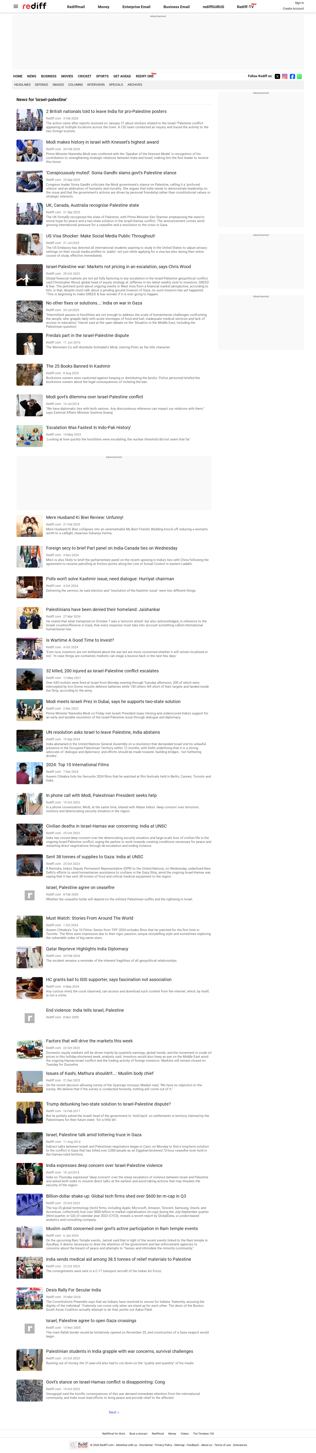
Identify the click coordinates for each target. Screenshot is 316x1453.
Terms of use (222, 1445)
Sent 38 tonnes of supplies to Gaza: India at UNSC (94, 856)
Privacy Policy (163, 1445)
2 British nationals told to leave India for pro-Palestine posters (106, 111)
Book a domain (138, 1433)
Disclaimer (146, 1445)
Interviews (96, 84)
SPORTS (102, 76)
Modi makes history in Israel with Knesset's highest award (102, 142)
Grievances (240, 1445)
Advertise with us (126, 1445)
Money (104, 7)
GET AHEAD (122, 76)
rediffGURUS (213, 7)
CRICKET (84, 76)
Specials (116, 84)
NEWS (31, 76)
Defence (41, 84)
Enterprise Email (136, 7)
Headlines (22, 84)
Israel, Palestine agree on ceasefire (80, 887)
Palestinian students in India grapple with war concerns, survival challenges (119, 1351)
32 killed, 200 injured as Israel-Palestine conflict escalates (102, 670)
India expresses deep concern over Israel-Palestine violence (104, 1165)
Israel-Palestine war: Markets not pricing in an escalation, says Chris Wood (118, 266)
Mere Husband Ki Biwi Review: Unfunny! (84, 517)
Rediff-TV (245, 7)
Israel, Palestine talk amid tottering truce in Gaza (94, 1134)
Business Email (176, 7)
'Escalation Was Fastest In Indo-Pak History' (88, 427)
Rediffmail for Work (113, 1433)
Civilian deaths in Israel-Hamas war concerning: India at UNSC (106, 826)
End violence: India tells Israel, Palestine (85, 1010)
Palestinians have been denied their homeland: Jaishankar (103, 609)
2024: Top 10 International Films (77, 764)
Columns (75, 84)
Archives (134, 84)
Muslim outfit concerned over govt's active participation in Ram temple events (122, 1228)
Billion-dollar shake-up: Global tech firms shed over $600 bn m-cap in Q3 (116, 1196)
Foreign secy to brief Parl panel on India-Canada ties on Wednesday (111, 548)
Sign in (299, 3)
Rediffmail (76, 7)
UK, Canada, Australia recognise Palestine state (92, 205)
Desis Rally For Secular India (73, 1290)
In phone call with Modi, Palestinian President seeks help (101, 795)
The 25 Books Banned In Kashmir (78, 366)
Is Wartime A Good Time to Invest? (80, 640)
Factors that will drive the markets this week (89, 1040)
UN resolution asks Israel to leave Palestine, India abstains (103, 732)
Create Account (293, 8)
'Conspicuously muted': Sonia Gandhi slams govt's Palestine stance (111, 172)
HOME (17, 76)
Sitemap (179, 1445)
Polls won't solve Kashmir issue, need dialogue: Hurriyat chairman (110, 578)
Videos (185, 1433)
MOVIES (67, 76)
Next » (114, 1412)
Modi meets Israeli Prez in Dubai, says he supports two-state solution (113, 701)
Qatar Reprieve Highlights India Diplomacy (87, 948)
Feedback (193, 1445)
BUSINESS (48, 76)
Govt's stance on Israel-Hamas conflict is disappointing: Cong (105, 1382)
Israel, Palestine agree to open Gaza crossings (91, 1320)
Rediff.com (107, 1445)
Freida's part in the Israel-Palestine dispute (87, 335)
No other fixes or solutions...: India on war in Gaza (94, 303)
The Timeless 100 (203, 1433)
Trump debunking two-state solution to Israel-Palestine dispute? (108, 1104)
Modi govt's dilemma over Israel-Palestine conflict (94, 396)
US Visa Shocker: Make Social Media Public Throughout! (100, 236)
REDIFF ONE (145, 76)
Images (58, 84)
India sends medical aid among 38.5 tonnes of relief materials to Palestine (118, 1259)
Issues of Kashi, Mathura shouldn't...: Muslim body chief (100, 1073)
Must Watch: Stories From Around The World (89, 918)
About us (206, 1445)
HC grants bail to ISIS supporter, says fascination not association (109, 979)
